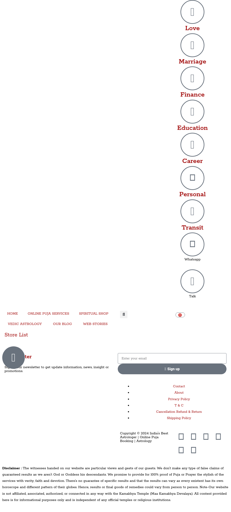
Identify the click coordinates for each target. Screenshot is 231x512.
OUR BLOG (62, 324)
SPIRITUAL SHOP (93, 313)
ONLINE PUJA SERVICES (48, 313)
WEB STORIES (95, 324)
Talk (192, 296)
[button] (123, 314)
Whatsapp (192, 259)
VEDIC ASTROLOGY (25, 324)
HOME (12, 313)
